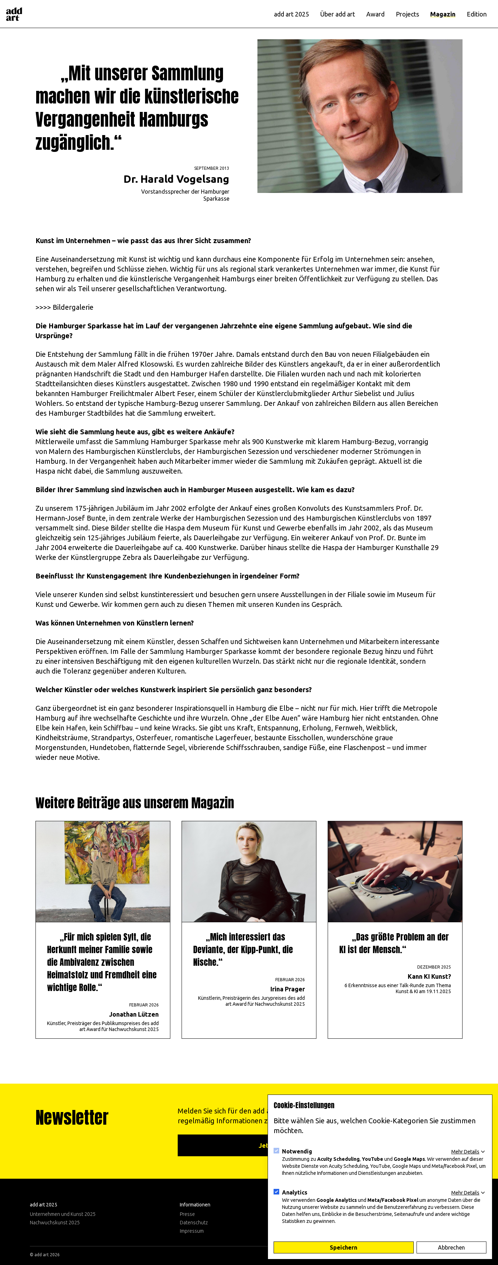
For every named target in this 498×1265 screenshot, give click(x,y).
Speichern (343, 1247)
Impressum (192, 1231)
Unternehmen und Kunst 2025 (63, 1214)
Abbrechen (451, 1247)
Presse (187, 1214)
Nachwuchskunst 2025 (55, 1222)
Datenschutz (194, 1222)
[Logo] (14, 14)
